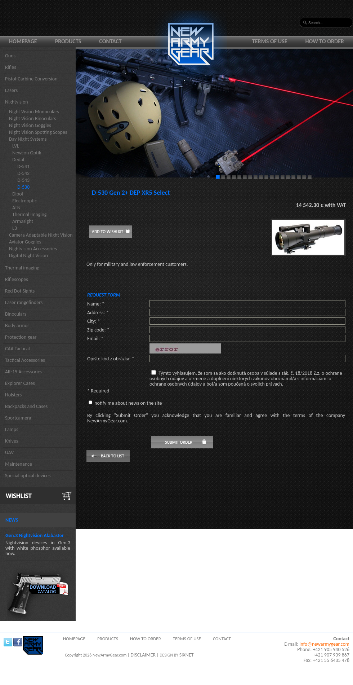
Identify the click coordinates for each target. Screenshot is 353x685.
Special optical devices (28, 475)
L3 (14, 228)
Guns (10, 55)
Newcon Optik (26, 153)
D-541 (23, 166)
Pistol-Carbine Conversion (31, 79)
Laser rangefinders (24, 302)
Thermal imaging (22, 268)
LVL (15, 146)
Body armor (17, 325)
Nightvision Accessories (33, 249)
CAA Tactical (17, 348)
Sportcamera (18, 418)
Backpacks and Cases (26, 406)
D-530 (23, 187)
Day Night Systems (27, 139)
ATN (16, 208)
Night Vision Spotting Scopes (38, 132)
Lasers (11, 90)
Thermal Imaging (29, 214)
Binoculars (15, 314)
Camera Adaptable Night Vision (41, 235)
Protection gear (20, 337)
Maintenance (18, 464)
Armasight (22, 221)
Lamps (11, 429)
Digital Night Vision (28, 256)
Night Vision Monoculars (34, 112)
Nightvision (16, 102)
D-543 (23, 180)
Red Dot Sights (20, 291)
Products (68, 41)
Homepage (23, 41)
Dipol (17, 194)
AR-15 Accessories (23, 371)
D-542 (23, 173)
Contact (110, 41)
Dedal (18, 160)
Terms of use (269, 41)
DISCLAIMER (143, 655)
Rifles (10, 67)
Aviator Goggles (25, 242)
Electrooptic (24, 201)
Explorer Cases (20, 383)
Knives (11, 441)
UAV (9, 452)
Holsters (13, 395)
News (11, 520)
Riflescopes (16, 279)
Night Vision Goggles (30, 125)
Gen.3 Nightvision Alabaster (34, 535)
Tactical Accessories (25, 360)
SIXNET (186, 655)
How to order (324, 41)
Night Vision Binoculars (32, 118)
